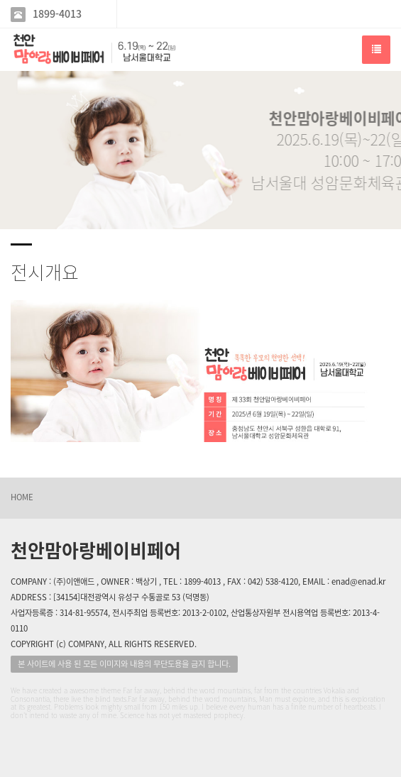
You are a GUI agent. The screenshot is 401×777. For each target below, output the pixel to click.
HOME (22, 497)
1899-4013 (57, 13)
